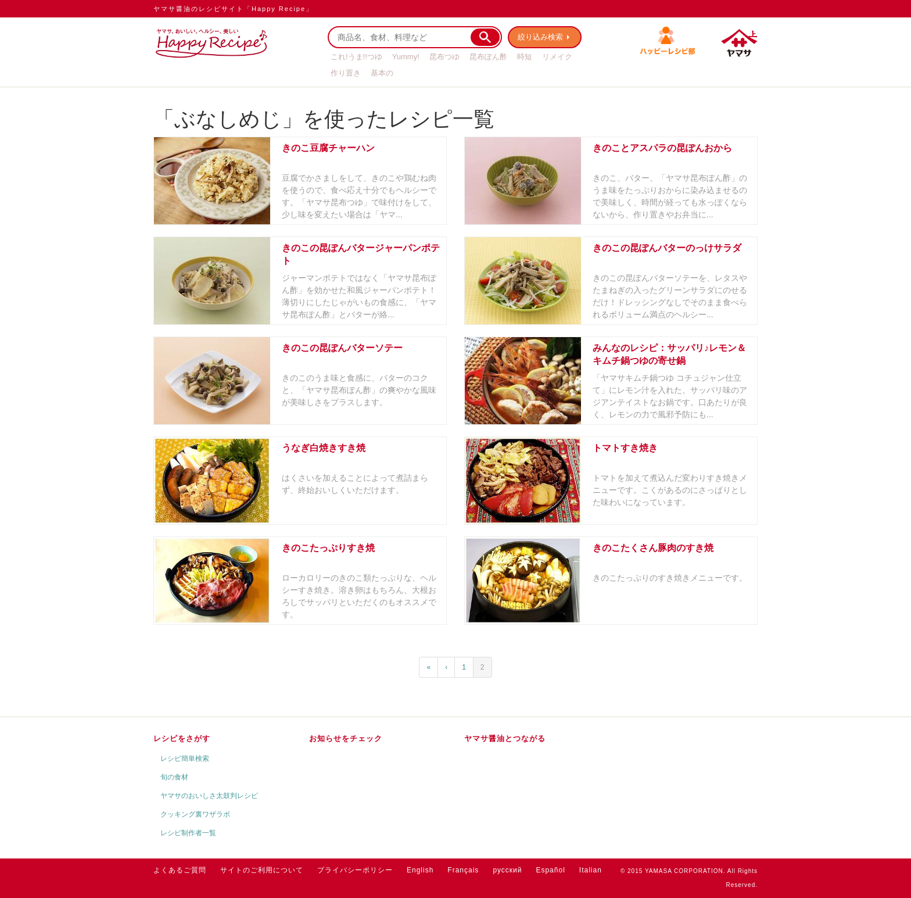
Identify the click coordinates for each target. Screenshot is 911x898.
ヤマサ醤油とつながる (505, 738)
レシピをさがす (181, 738)
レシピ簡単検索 (184, 758)
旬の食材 (174, 777)
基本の (382, 73)
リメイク (557, 56)
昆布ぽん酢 (488, 56)
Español (550, 870)
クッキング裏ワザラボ (195, 814)
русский (507, 870)
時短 (524, 56)
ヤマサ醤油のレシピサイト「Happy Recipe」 (233, 8)
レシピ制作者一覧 (188, 833)
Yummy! (405, 56)
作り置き (346, 73)
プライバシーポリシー (355, 870)
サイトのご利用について (261, 870)
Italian (590, 870)
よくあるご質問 (179, 870)
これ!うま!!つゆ (356, 56)
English (420, 870)
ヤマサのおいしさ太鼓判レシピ (209, 796)
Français (463, 870)
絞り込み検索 (540, 37)
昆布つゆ (444, 56)
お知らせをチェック (345, 738)
